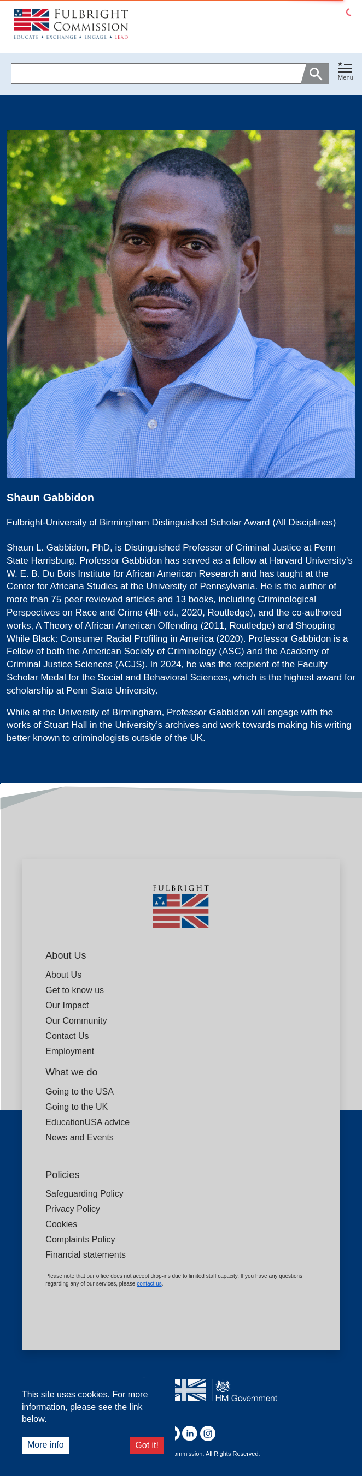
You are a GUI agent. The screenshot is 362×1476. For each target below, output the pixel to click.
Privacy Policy (72, 1209)
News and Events (79, 1137)
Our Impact (67, 1005)
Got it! (147, 1445)
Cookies (61, 1224)
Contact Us (67, 1036)
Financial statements (85, 1254)
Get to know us (74, 990)
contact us (149, 1284)
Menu (345, 77)
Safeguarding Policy (84, 1193)
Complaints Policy (80, 1239)
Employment (69, 1051)
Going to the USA (79, 1091)
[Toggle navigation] (345, 72)
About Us (63, 974)
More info (45, 1444)
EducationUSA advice (87, 1122)
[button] (345, 74)
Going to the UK (76, 1107)
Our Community (76, 1020)
